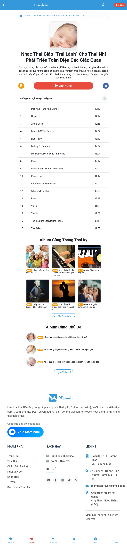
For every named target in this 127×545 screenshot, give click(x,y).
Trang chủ (13, 456)
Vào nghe (63, 86)
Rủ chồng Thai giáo (60, 456)
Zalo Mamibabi (24, 432)
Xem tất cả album (63, 316)
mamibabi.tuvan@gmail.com (108, 485)
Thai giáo (31, 15)
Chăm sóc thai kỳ (18, 466)
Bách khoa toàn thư (19, 487)
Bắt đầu (120, 5)
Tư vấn (11, 482)
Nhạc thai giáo (47, 15)
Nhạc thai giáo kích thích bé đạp (73, 15)
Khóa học (13, 476)
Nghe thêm (63, 372)
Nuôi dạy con (15, 471)
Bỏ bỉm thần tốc (58, 461)
